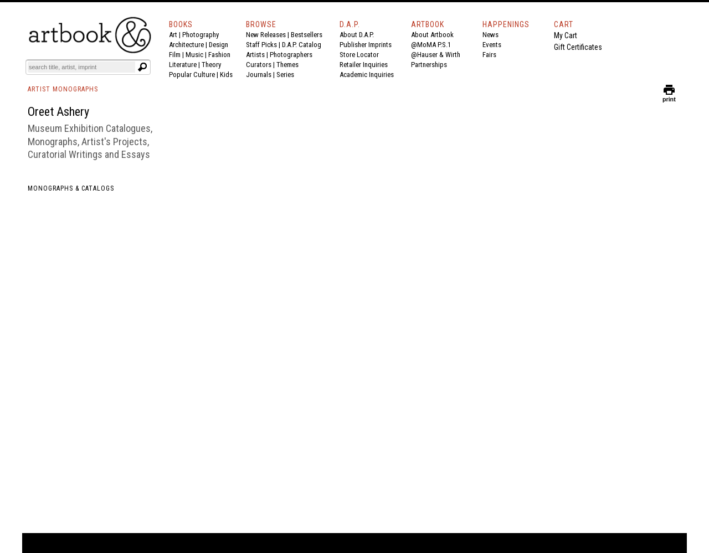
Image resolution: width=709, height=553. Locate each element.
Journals (258, 74)
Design (218, 44)
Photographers (291, 54)
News (490, 34)
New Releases (266, 34)
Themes (287, 64)
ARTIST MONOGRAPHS (63, 89)
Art (173, 34)
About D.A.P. (357, 34)
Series (285, 74)
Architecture (186, 44)
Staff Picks (261, 44)
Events (491, 44)
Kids (226, 74)
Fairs (489, 54)
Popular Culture (192, 74)
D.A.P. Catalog (301, 44)
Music (194, 54)
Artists (255, 54)
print (669, 97)
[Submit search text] (142, 67)
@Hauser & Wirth (435, 54)
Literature (183, 64)
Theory (211, 64)
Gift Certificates (578, 47)
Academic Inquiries (367, 74)
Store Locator (359, 54)
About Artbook (432, 34)
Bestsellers (306, 34)
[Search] (81, 67)
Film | (177, 54)
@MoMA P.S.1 (431, 44)
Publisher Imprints (366, 44)
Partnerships (429, 64)
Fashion (219, 54)
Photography (200, 34)
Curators (258, 64)
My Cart (565, 35)
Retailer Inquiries (364, 64)
